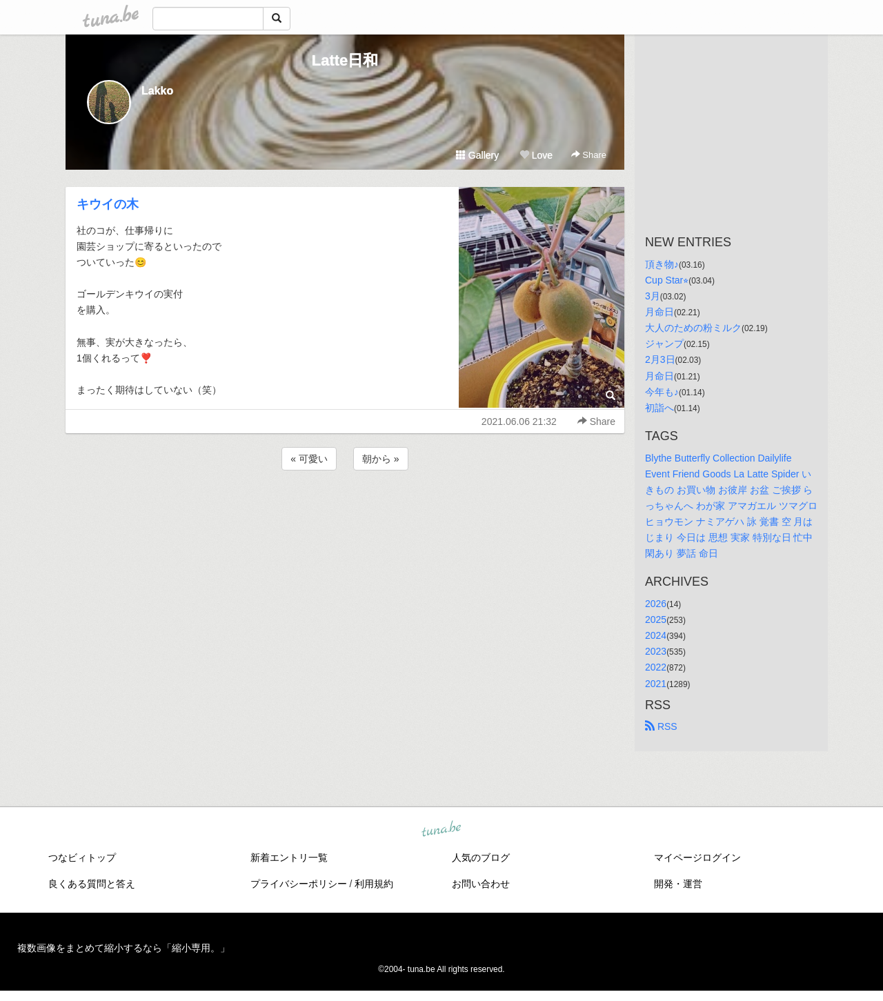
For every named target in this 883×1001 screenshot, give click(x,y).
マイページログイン (697, 857)
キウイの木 (108, 204)
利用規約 (374, 883)
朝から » (380, 458)
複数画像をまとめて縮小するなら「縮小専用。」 (123, 947)
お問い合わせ (481, 883)
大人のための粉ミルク (693, 327)
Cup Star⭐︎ (666, 280)
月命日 (659, 311)
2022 (655, 667)
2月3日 (660, 359)
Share (588, 155)
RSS (661, 726)
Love (536, 155)
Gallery (477, 155)
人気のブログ (481, 857)
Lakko (157, 91)
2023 (655, 651)
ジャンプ (664, 343)
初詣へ (659, 407)
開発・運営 (678, 883)
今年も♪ (662, 391)
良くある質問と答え (91, 883)
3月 (652, 295)
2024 (655, 635)
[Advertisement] (345, 510)
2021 (655, 683)
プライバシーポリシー (298, 883)
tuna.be (440, 829)
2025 (655, 619)
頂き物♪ (662, 264)
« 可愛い (309, 458)
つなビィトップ (82, 857)
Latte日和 (345, 60)
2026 (655, 603)
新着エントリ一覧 (289, 857)
